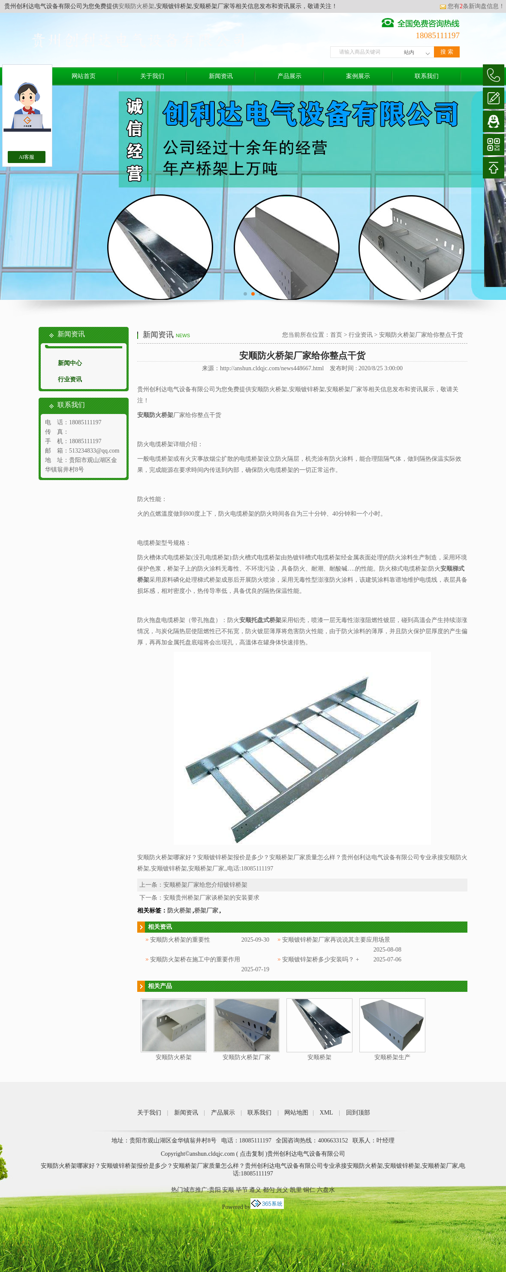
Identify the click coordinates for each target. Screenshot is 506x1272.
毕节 (242, 1190)
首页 (336, 335)
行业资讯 (70, 379)
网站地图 (296, 1112)
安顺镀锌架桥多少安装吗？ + (320, 959)
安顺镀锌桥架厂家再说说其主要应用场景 (336, 940)
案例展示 (358, 76)
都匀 (269, 1190)
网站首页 (84, 76)
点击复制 (252, 1154)
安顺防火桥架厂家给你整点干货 (421, 335)
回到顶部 (358, 1112)
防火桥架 (179, 910)
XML (326, 1112)
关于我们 (152, 76)
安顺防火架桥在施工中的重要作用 (195, 959)
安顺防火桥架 (136, 6)
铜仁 (309, 1190)
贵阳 (215, 1190)
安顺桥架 (319, 1057)
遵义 (255, 1190)
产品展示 (289, 76)
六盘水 (326, 1190)
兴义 (282, 1190)
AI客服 (27, 157)
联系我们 (427, 76)
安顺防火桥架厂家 (247, 1057)
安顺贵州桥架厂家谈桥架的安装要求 (211, 897)
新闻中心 (70, 363)
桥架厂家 (206, 910)
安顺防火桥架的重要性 (180, 940)
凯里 (296, 1190)
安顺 (228, 1190)
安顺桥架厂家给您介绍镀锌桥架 (205, 885)
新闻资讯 (221, 76)
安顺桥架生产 (392, 1057)
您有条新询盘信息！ (472, 6)
